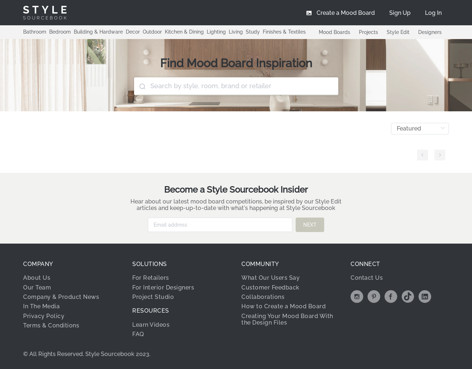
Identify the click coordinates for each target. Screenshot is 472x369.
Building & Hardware (98, 32)
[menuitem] (433, 12)
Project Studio (153, 296)
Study (253, 32)
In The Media (41, 306)
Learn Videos (151, 324)
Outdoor (152, 32)
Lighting (216, 32)
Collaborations (262, 296)
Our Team (37, 287)
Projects (368, 32)
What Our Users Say (270, 277)
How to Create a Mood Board (283, 306)
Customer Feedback (270, 287)
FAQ (138, 334)
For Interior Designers (163, 287)
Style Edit (398, 32)
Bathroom (34, 32)
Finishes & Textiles (284, 32)
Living (236, 32)
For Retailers (150, 277)
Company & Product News (61, 296)
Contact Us (367, 277)
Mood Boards (334, 32)
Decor (133, 32)
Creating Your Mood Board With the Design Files (287, 319)
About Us (36, 277)
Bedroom (60, 32)
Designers (430, 32)
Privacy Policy (43, 316)
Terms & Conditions (51, 325)
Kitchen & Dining (184, 32)
